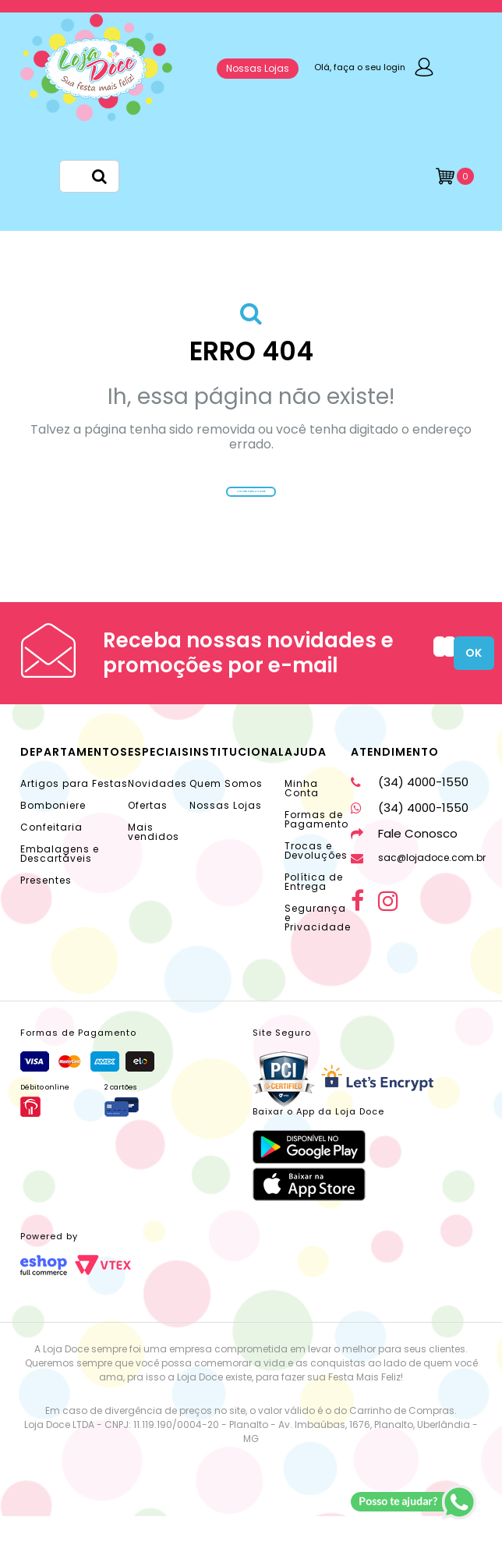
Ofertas (148, 834)
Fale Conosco (404, 862)
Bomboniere (53, 834)
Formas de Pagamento (316, 848)
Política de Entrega (314, 910)
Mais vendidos (153, 860)
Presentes (46, 909)
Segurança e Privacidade (318, 946)
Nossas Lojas (257, 68)
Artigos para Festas (74, 812)
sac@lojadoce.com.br (418, 886)
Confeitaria (51, 856)
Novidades (157, 812)
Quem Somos (226, 812)
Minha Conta (302, 817)
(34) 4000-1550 (409, 811)
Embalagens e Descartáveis (59, 882)
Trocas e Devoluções (316, 879)
